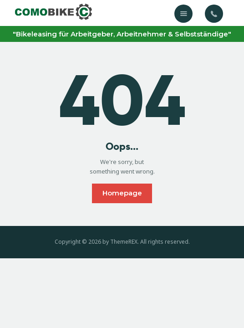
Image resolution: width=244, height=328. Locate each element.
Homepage (122, 193)
